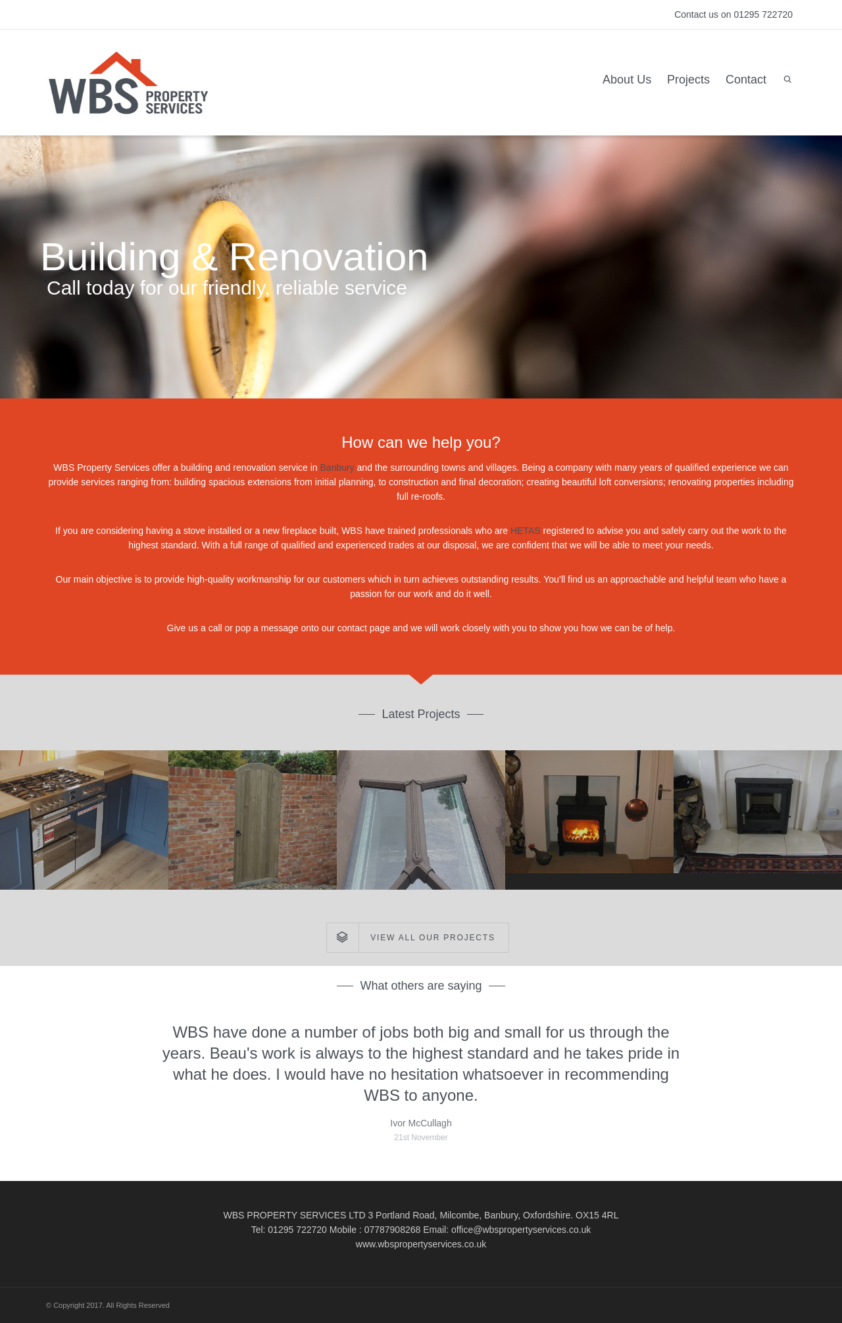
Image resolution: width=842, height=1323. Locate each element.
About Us (627, 79)
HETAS (526, 530)
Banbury (338, 467)
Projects (688, 79)
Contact (746, 79)
